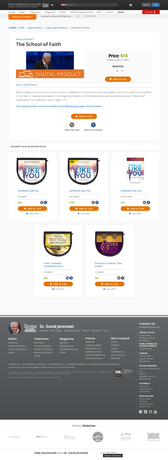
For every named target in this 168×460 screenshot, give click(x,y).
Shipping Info (90, 16)
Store (21, 27)
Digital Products (35, 27)
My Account (72, 106)
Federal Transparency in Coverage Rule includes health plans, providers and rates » (34, 377)
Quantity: (118, 66)
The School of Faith (80, 27)
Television (41, 339)
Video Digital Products (57, 27)
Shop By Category (22, 17)
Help (77, 16)
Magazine (67, 339)
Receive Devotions (112, 455)
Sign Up (146, 4)
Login (156, 4)
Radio (12, 339)
